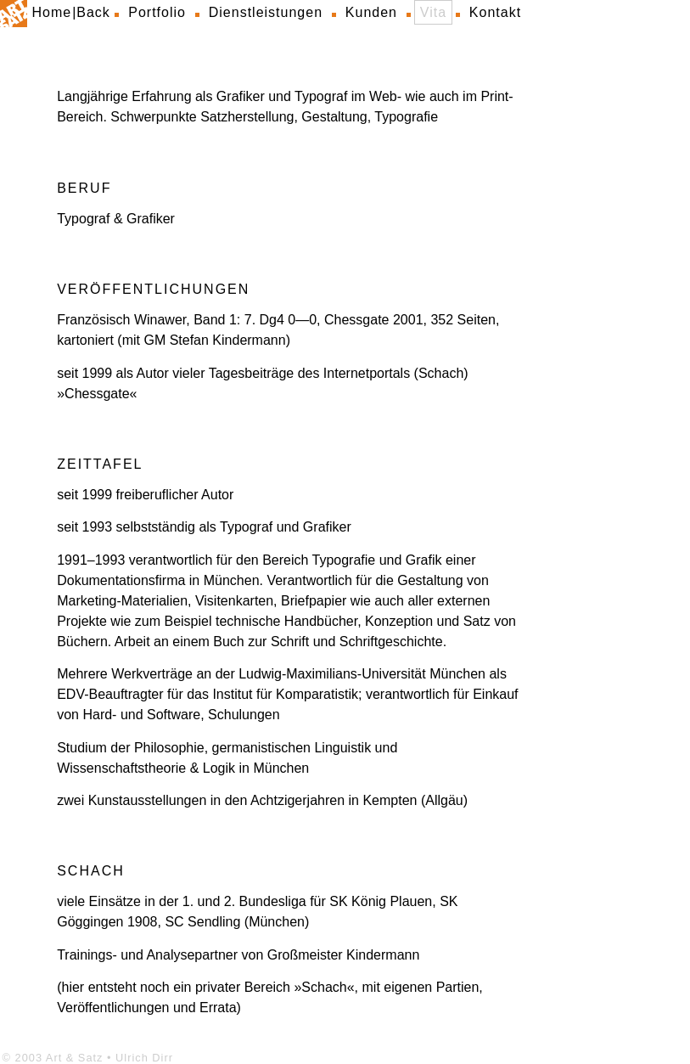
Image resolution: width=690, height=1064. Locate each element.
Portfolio (157, 12)
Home (51, 12)
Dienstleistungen (265, 12)
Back (93, 12)
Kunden (370, 12)
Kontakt (494, 12)
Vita (433, 12)
